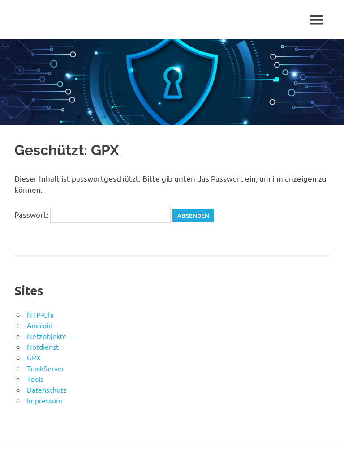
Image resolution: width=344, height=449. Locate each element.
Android (39, 325)
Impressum (44, 400)
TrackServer (45, 368)
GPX (34, 357)
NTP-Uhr (41, 314)
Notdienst (43, 346)
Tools (35, 378)
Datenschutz (47, 389)
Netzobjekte (47, 335)
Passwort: (92, 214)
